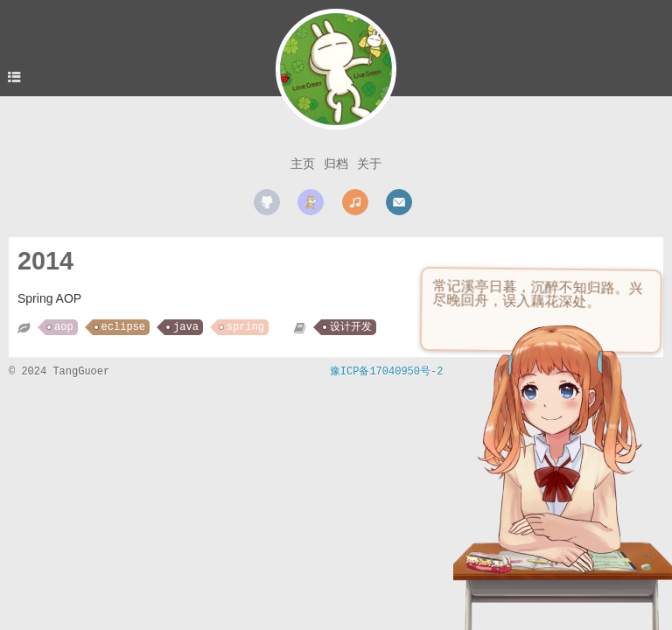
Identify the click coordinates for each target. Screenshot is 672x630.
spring (245, 327)
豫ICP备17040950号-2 (387, 372)
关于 (369, 164)
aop (64, 327)
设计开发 (351, 327)
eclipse (123, 327)
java (186, 327)
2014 (46, 261)
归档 (336, 164)
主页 (302, 164)
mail (399, 202)
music (355, 202)
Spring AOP (49, 298)
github (267, 202)
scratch (311, 202)
